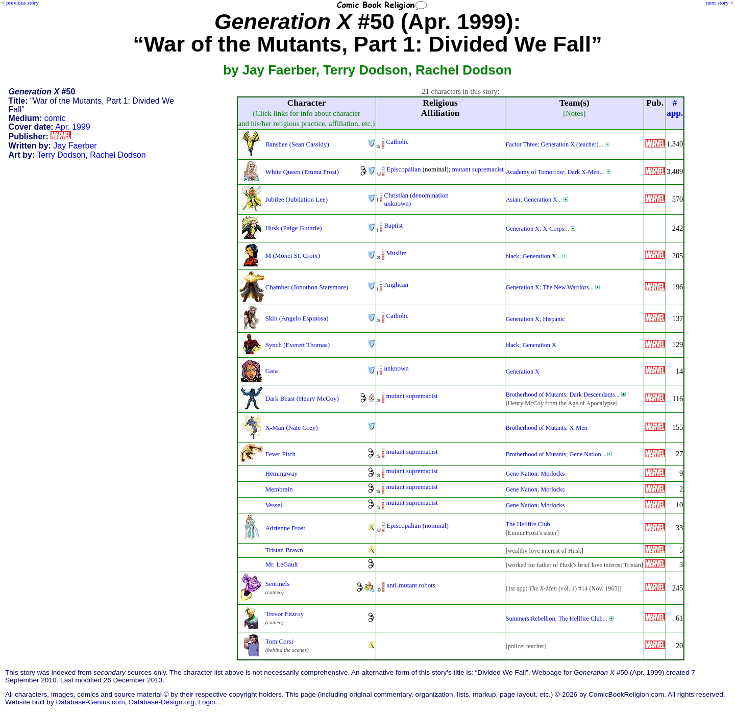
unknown (396, 368)
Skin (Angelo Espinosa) (297, 318)
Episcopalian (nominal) (418, 525)
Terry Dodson (61, 155)
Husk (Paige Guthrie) (293, 228)
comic (55, 118)
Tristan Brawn (284, 550)
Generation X (540, 199)
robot (425, 585)
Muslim (396, 253)
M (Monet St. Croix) (292, 255)
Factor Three (522, 144)
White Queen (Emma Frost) (302, 172)
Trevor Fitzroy (284, 614)
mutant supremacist (478, 169)
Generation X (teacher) (570, 144)
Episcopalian (404, 169)
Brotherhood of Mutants (536, 394)
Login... (209, 702)
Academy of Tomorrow (535, 172)
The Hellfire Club (528, 524)
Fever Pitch (280, 454)
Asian (513, 199)
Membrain (279, 489)
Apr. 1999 (72, 126)
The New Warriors (566, 287)
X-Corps (553, 228)
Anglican (396, 284)
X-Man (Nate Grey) (291, 427)
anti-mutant (402, 585)
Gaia (271, 371)
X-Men (578, 427)
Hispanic (554, 319)
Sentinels (277, 583)
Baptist (393, 225)
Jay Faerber (74, 145)
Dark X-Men (584, 172)
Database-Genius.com (90, 702)
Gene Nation (585, 454)
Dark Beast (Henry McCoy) (302, 398)
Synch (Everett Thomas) (297, 345)
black (513, 256)
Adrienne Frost (285, 528)
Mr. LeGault (281, 564)
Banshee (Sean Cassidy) (297, 144)
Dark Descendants (592, 394)
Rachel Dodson (117, 155)
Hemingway (281, 473)
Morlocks (553, 473)
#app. (675, 108)
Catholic (397, 141)
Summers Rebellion (530, 618)
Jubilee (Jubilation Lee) (296, 199)
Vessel (273, 505)
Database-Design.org (161, 702)
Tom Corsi (279, 641)
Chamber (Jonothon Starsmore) (307, 287)
